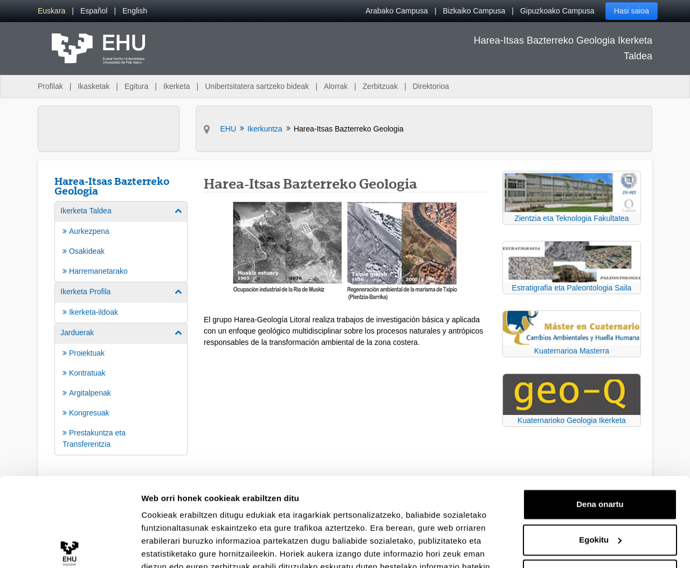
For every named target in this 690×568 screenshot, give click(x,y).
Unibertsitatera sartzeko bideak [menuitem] (257, 86)
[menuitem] (51, 11)
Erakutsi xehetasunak (183, 546)
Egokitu (600, 476)
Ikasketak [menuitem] (93, 86)
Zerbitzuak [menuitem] (380, 86)
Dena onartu (600, 441)
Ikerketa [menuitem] (176, 86)
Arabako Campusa (396, 10)
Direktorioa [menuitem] (430, 86)
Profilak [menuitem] (50, 86)
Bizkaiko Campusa (474, 10)
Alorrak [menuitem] (336, 86)
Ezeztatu (600, 512)
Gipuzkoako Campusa (557, 10)
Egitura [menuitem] (136, 86)
